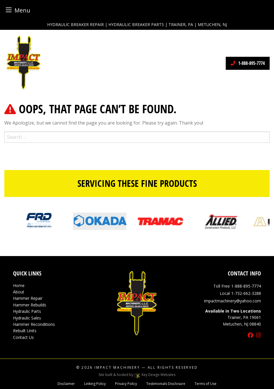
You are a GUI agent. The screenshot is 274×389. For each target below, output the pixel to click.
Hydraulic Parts (27, 311)
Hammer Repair (27, 298)
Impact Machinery (117, 367)
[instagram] (258, 335)
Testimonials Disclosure (165, 383)
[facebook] (250, 335)
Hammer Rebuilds (29, 305)
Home (19, 285)
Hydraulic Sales (27, 318)
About (18, 292)
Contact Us (23, 337)
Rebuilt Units (24, 330)
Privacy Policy (126, 383)
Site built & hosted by (137, 374)
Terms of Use (205, 383)
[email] (232, 301)
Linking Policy (95, 383)
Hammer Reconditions (34, 324)
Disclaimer (66, 383)
